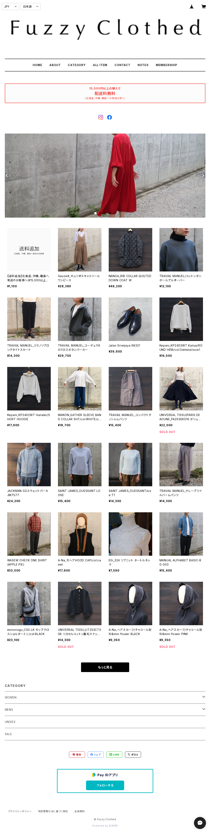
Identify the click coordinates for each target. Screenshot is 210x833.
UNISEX (10, 721)
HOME (37, 65)
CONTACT (122, 65)
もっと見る (105, 667)
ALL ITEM (100, 65)
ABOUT (55, 65)
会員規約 (79, 811)
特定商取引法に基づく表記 (53, 811)
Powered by (105, 825)
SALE (8, 734)
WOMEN (11, 697)
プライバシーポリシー (20, 811)
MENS (9, 709)
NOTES (143, 65)
